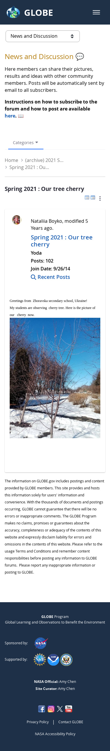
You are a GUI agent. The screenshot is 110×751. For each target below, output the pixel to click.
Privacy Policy (38, 721)
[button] (96, 12)
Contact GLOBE (70, 721)
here (10, 116)
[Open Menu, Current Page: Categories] (25, 142)
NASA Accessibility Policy (55, 733)
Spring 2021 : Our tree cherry (62, 240)
